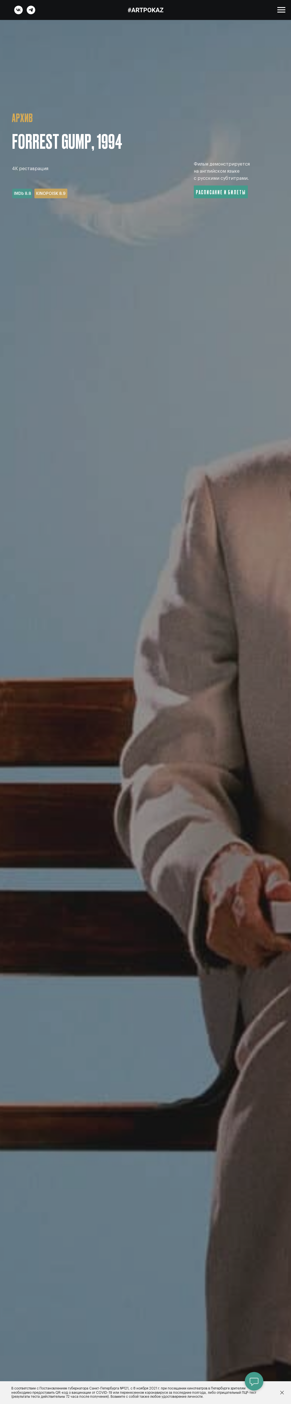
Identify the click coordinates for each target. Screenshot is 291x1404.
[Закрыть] (282, 1392)
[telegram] (31, 12)
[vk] (18, 12)
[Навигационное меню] (281, 10)
